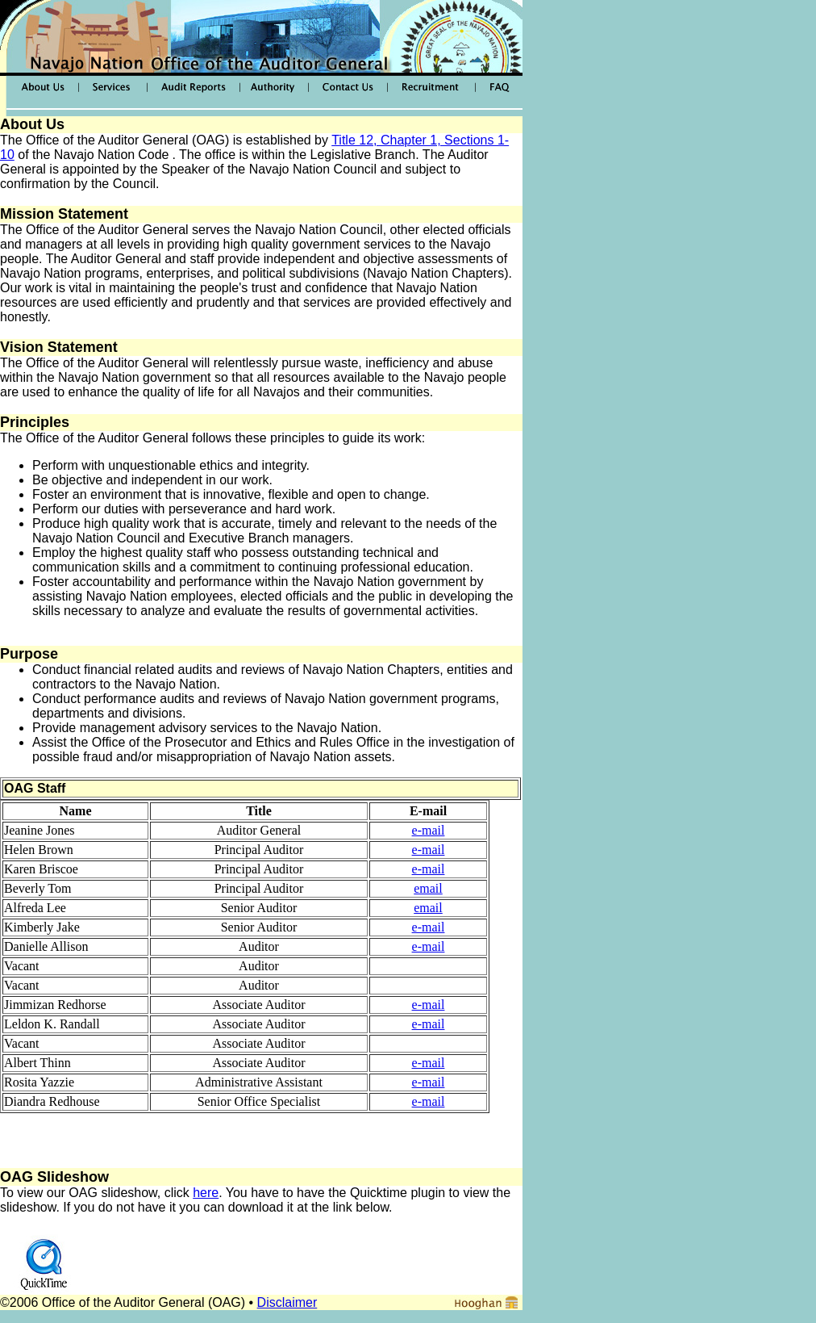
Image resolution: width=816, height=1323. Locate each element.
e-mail (428, 830)
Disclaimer (287, 1302)
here (206, 1192)
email (428, 888)
